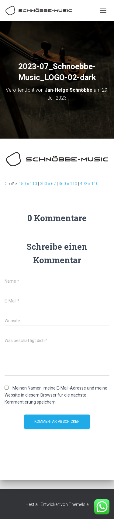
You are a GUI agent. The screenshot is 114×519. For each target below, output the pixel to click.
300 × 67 (48, 183)
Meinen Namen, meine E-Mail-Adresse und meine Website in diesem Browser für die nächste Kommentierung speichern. (56, 395)
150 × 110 (28, 183)
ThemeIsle (78, 504)
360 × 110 (68, 183)
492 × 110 (89, 183)
